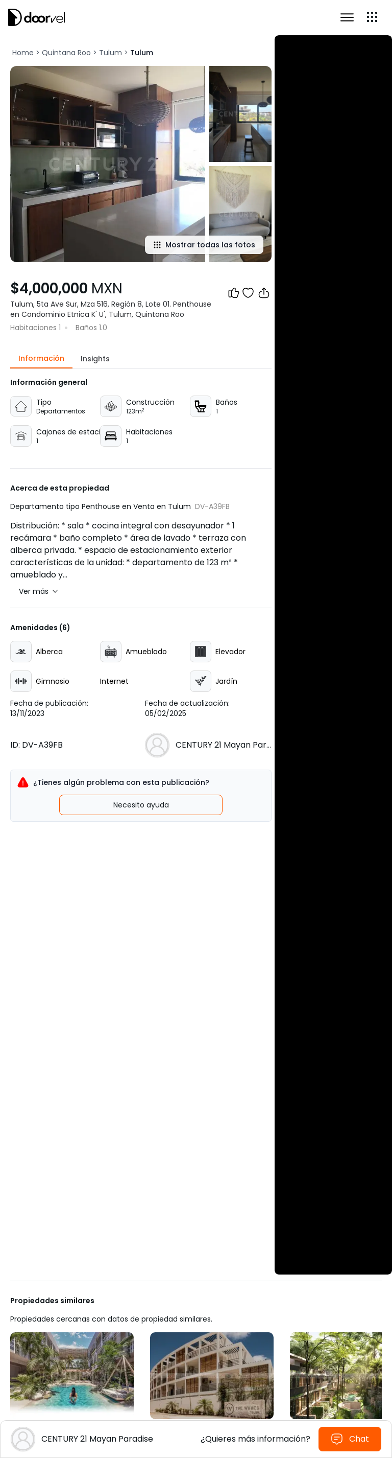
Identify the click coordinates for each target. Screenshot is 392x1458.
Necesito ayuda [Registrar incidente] (141, 805)
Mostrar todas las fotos (204, 245)
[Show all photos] (107, 164)
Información (41, 358)
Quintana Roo (66, 53)
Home (23, 53)
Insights (95, 359)
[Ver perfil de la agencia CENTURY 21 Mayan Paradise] (224, 745)
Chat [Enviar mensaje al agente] (350, 1439)
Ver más (38, 591)
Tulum (110, 53)
